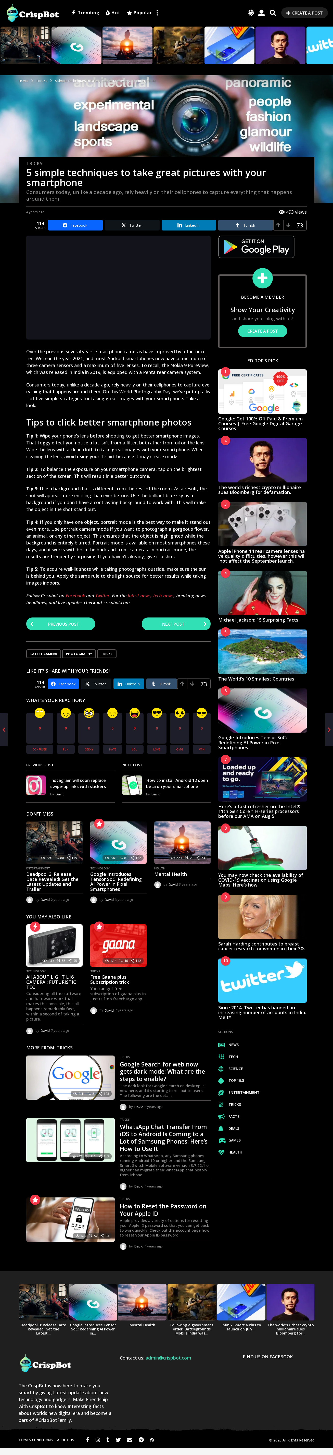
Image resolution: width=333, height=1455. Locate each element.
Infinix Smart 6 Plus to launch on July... (241, 1334)
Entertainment (38, 875)
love (156, 750)
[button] (157, 13)
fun (66, 750)
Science (230, 1069)
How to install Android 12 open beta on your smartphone (177, 787)
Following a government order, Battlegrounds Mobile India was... (191, 1336)
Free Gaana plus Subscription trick (109, 986)
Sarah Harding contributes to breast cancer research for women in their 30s (261, 946)
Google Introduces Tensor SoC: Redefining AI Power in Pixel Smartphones (116, 888)
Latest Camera (43, 654)
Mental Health (170, 881)
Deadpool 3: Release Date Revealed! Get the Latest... (43, 1336)
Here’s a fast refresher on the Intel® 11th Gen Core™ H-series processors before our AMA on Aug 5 (259, 811)
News (228, 1045)
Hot (113, 13)
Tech (228, 1057)
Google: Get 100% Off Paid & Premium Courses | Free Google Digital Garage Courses (260, 424)
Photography (79, 654)
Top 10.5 (231, 1081)
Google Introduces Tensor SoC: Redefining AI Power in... (93, 1336)
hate (112, 750)
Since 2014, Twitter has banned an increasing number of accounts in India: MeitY (262, 1012)
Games (229, 1140)
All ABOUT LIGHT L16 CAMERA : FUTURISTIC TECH (51, 989)
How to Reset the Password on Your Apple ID (162, 1216)
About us (65, 1447)
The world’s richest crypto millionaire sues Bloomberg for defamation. (259, 489)
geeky (89, 750)
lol (134, 750)
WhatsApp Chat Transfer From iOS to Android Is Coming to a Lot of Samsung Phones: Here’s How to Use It (165, 1144)
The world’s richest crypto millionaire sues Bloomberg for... (290, 1336)
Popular (139, 13)
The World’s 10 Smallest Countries (256, 679)
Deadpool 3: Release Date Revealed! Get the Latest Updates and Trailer (52, 888)
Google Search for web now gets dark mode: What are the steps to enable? (163, 1078)
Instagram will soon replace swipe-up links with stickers (81, 787)
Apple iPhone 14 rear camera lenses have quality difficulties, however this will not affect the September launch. (262, 556)
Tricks (34, 163)
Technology (100, 875)
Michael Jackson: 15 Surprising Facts (258, 620)
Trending (85, 13)
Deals (228, 1128)
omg (179, 750)
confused (39, 750)
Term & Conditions (36, 1447)
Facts (228, 1116)
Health (159, 875)
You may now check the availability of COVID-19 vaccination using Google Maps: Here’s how (260, 880)
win (201, 750)
